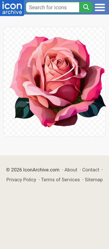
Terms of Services (60, 179)
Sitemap (94, 179)
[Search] (85, 7)
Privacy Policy (21, 179)
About (70, 170)
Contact (90, 170)
